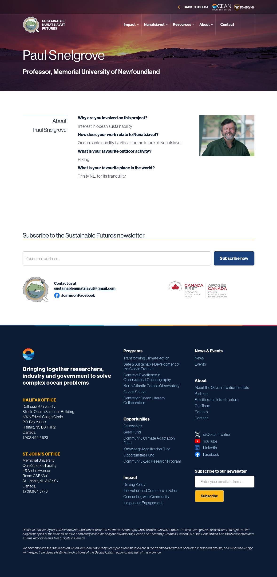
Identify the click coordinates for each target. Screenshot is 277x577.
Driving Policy (134, 484)
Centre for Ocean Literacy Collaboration (144, 400)
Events (200, 364)
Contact (201, 418)
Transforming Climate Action (146, 358)
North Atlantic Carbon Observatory (151, 385)
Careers (201, 411)
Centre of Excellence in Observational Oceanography (147, 377)
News (199, 358)
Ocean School (134, 392)
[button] (131, 24)
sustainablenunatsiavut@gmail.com (84, 288)
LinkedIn (210, 447)
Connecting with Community (146, 496)
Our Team (202, 405)
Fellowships (132, 426)
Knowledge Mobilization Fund (147, 449)
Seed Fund (132, 432)
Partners (202, 393)
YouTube (210, 441)
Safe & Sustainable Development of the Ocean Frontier (151, 366)
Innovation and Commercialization (150, 490)
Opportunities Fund (138, 455)
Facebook (211, 454)
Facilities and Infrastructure (217, 399)
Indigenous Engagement (143, 502)
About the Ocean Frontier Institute (222, 387)
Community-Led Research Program (152, 461)
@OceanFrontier (216, 434)
